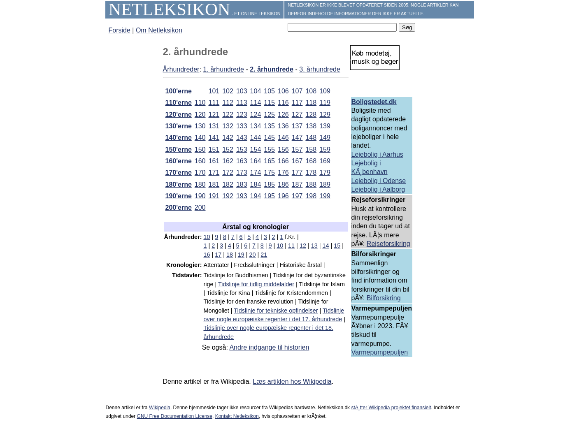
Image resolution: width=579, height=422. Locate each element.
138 (310, 126)
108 (310, 91)
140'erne (178, 137)
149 (324, 137)
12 (303, 245)
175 (269, 172)
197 (297, 195)
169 (324, 161)
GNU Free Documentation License (174, 416)
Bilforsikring (384, 297)
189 (324, 184)
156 (283, 149)
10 (206, 237)
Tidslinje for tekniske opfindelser (276, 310)
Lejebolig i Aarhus (377, 154)
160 (200, 161)
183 (241, 184)
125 (269, 114)
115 (269, 102)
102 (227, 91)
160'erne (178, 161)
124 (255, 114)
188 (310, 184)
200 (200, 207)
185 (269, 184)
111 (214, 102)
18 (229, 254)
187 (297, 184)
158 (310, 149)
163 (241, 161)
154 (255, 149)
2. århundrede (271, 69)
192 (227, 195)
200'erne (178, 207)
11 (291, 245)
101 (214, 91)
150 (200, 149)
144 (255, 137)
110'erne (178, 102)
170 (200, 172)
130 (200, 126)
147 (297, 137)
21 (263, 254)
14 (325, 245)
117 (297, 102)
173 (241, 172)
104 (255, 91)
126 (283, 114)
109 (324, 91)
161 (214, 161)
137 (297, 126)
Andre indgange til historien (269, 347)
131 (214, 126)
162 (227, 161)
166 (283, 161)
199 (324, 195)
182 (227, 184)
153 (241, 149)
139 (324, 126)
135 (269, 126)
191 (214, 195)
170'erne (178, 172)
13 (314, 245)
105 (269, 91)
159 (324, 149)
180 (200, 184)
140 (200, 137)
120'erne (178, 114)
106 (283, 91)
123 (241, 114)
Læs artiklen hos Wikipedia (292, 381)
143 (241, 137)
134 (255, 126)
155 (269, 149)
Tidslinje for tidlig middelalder (256, 284)
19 (241, 254)
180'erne (178, 184)
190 (200, 195)
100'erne (178, 91)
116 (283, 102)
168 (310, 161)
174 (255, 172)
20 (252, 254)
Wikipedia (159, 407)
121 (214, 114)
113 (241, 102)
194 (255, 195)
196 (283, 195)
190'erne (178, 195)
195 (269, 195)
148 (310, 137)
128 (310, 114)
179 (324, 172)
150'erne (178, 149)
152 (227, 149)
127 (297, 114)
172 (227, 172)
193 (241, 195)
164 (255, 161)
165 (269, 161)
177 (297, 172)
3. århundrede (319, 69)
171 (214, 172)
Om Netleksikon (159, 30)
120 (200, 114)
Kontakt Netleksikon (237, 416)
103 (241, 91)
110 (200, 102)
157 (297, 149)
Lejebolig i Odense (378, 180)
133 (241, 126)
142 (227, 137)
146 (283, 137)
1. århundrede (223, 69)
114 (255, 102)
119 (324, 102)
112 (227, 102)
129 (324, 114)
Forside (119, 30)
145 (269, 137)
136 (283, 126)
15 (337, 245)
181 (214, 184)
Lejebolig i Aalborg (378, 189)
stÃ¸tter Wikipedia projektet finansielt (391, 407)
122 (227, 114)
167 (297, 161)
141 (214, 137)
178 (310, 172)
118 (310, 102)
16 (206, 254)
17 (218, 254)
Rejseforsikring (388, 243)
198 (310, 195)
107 (297, 91)
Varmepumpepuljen (379, 352)
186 (283, 184)
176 (283, 172)
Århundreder (181, 69)
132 (227, 126)
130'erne (178, 126)
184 (255, 184)
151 (214, 149)
